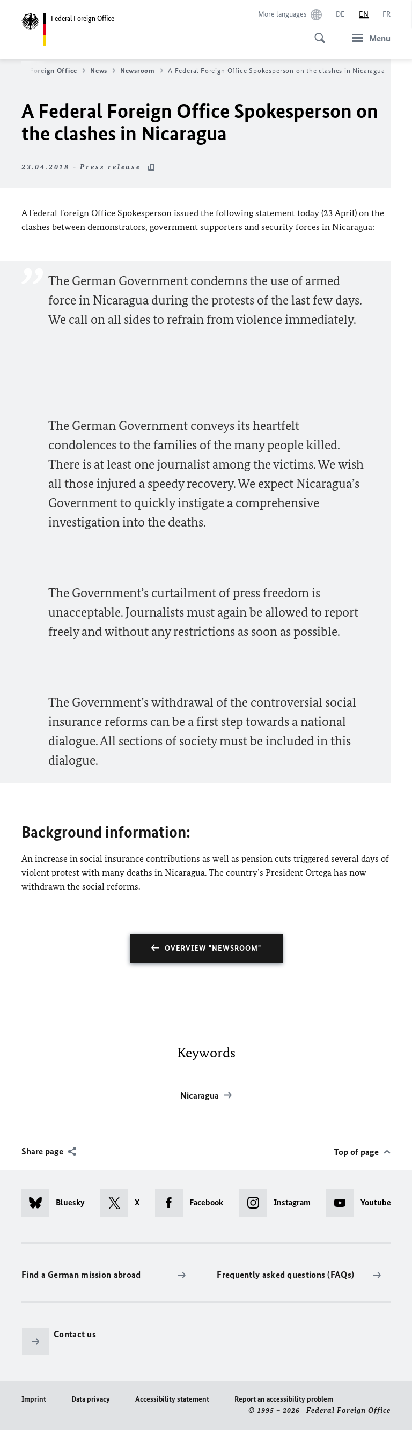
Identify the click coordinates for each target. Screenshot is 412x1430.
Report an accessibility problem (283, 1399)
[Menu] (368, 38)
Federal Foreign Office (44, 71)
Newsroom (141, 71)
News (102, 71)
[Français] (386, 14)
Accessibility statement (172, 1399)
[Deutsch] (340, 14)
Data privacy (90, 1399)
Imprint (33, 1399)
